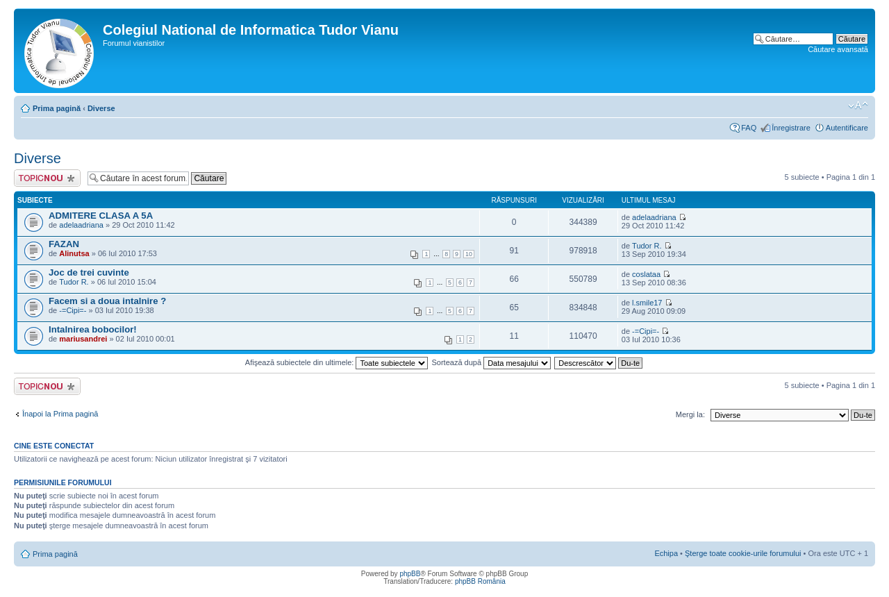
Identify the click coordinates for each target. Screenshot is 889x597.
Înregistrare (791, 128)
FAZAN (64, 244)
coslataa (646, 274)
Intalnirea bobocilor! (93, 329)
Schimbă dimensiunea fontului (858, 105)
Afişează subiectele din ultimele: (337, 362)
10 (468, 254)
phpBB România (480, 581)
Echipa (666, 553)
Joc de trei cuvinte (89, 272)
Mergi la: (690, 414)
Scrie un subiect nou (47, 178)
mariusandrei (83, 339)
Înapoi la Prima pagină (60, 414)
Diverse (101, 108)
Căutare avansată (838, 49)
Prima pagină (57, 108)
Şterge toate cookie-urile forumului (743, 553)
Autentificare (847, 128)
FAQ (748, 128)
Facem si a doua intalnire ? (107, 301)
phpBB (409, 574)
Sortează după (491, 362)
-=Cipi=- (72, 310)
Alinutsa (74, 253)
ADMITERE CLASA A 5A (101, 215)
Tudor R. (646, 246)
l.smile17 (647, 302)
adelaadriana (81, 225)
